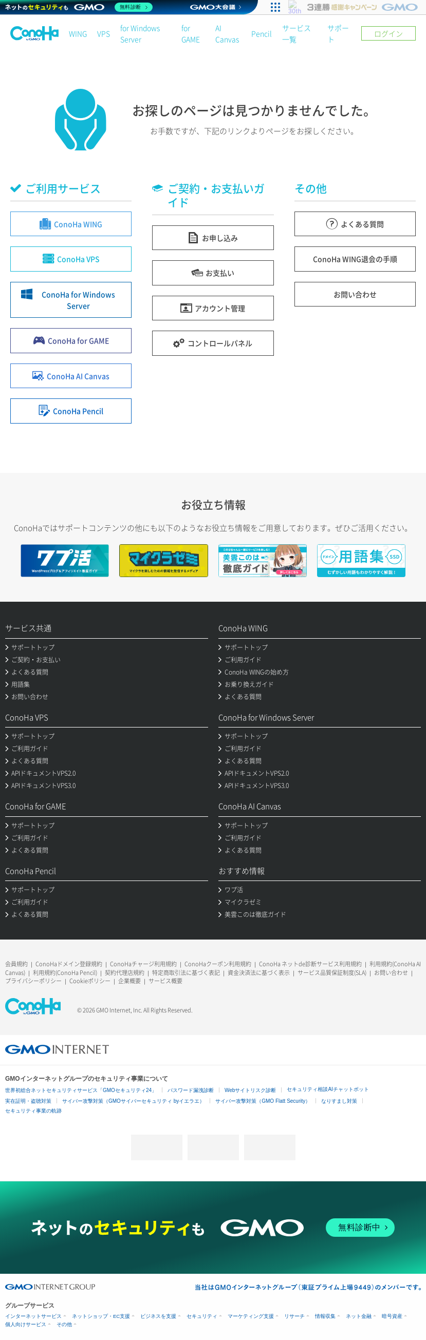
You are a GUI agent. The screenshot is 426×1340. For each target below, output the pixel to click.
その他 (64, 1324)
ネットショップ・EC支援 (101, 1316)
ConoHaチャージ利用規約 (143, 964)
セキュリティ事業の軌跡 (33, 1111)
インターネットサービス (33, 1316)
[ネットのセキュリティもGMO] (79, 7)
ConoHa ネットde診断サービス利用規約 (310, 964)
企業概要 (129, 981)
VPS (103, 33)
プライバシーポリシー (33, 981)
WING (78, 33)
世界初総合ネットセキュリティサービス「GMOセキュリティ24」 (81, 1090)
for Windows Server (140, 33)
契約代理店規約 (124, 972)
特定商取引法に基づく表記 (186, 972)
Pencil (261, 33)
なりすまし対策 (339, 1101)
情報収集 (325, 1316)
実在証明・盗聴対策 (28, 1101)
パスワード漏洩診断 (191, 1090)
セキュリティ (202, 1316)
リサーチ (294, 1316)
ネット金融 (359, 1316)
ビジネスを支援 (158, 1316)
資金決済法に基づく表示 (259, 972)
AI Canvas (227, 33)
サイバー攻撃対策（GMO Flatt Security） (262, 1101)
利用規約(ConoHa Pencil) (65, 972)
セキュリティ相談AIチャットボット (327, 1089)
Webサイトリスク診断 (250, 1090)
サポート (338, 33)
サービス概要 (165, 981)
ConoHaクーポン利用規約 (217, 964)
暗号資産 (392, 1316)
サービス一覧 (296, 33)
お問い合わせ (391, 972)
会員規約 (16, 964)
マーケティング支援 (251, 1316)
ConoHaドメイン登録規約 (68, 964)
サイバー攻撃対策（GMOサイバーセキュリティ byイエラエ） (133, 1101)
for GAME (190, 33)
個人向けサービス (25, 1324)
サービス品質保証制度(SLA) (332, 972)
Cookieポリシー (89, 981)
